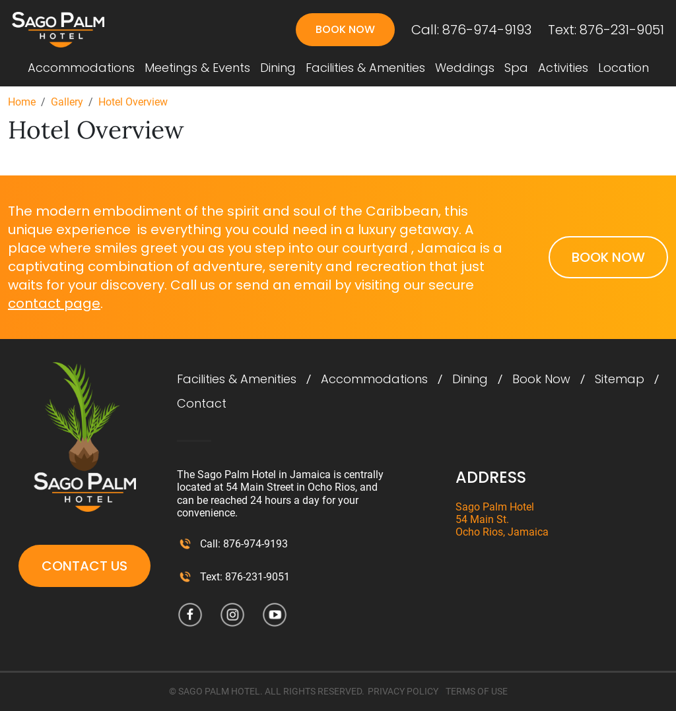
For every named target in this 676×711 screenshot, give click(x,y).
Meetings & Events (197, 68)
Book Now (345, 29)
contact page (54, 303)
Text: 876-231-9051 (606, 30)
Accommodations (81, 68)
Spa (516, 68)
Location (623, 68)
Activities (563, 68)
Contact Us (84, 566)
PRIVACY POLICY (403, 691)
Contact (201, 403)
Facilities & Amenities (365, 68)
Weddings (464, 68)
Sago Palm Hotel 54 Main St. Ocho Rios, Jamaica (502, 519)
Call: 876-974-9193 (471, 30)
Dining (278, 68)
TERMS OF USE (477, 691)
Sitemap (619, 379)
